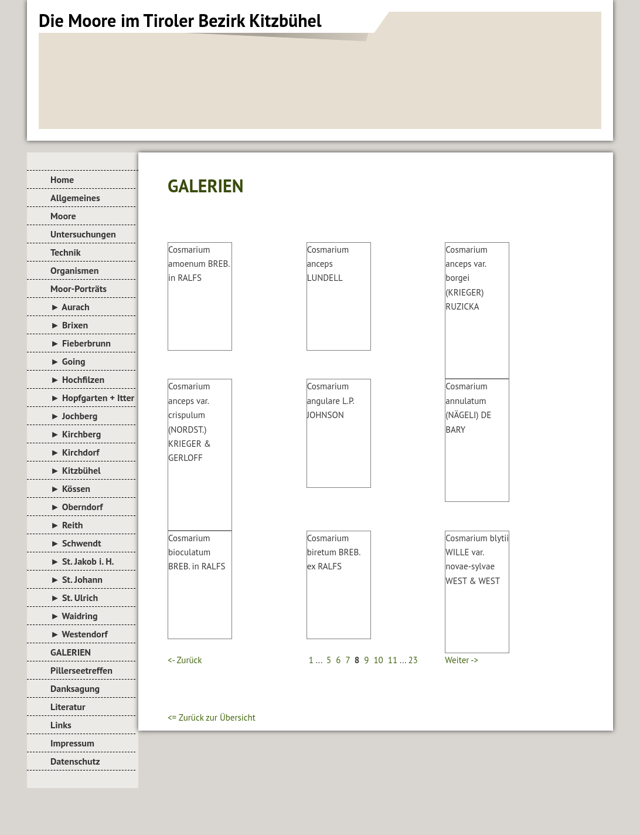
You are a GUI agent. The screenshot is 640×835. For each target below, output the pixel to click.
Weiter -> (461, 660)
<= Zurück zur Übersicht (212, 717)
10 (378, 660)
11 (392, 660)
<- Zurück (185, 660)
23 (412, 660)
